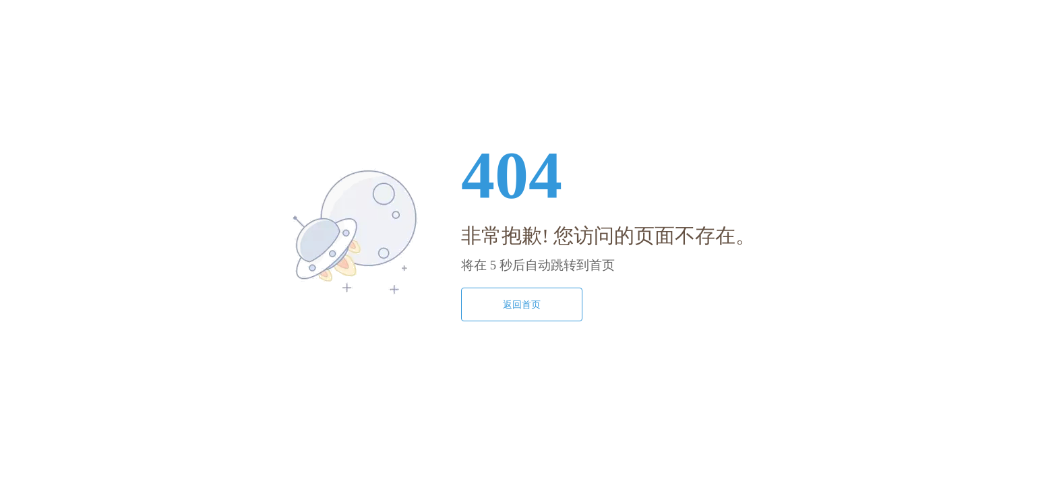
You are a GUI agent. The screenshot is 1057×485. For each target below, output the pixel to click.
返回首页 (522, 304)
